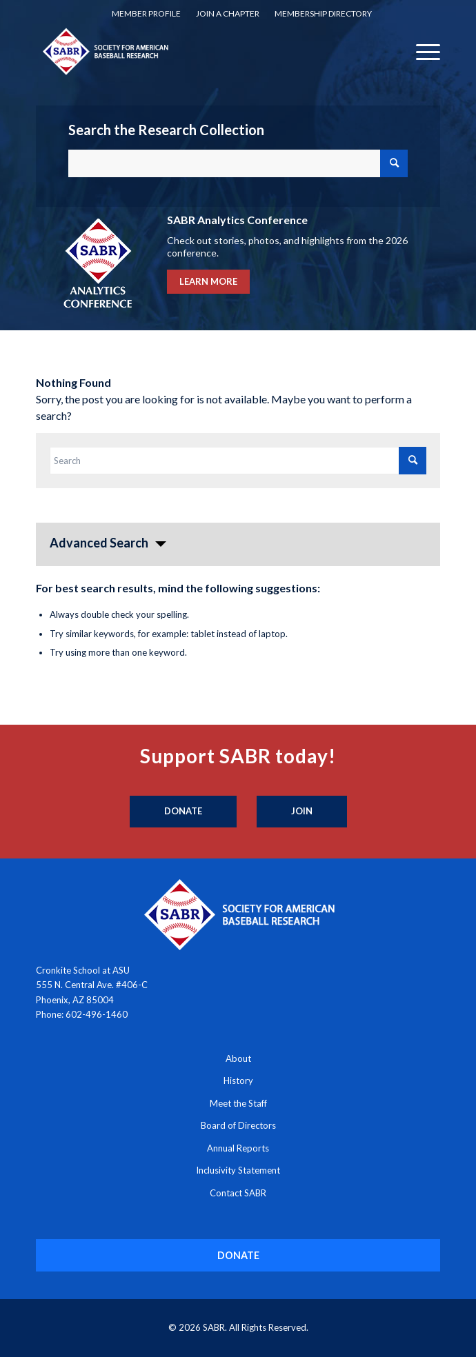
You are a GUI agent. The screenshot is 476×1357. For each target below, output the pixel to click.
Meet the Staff (238, 1103)
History (238, 1080)
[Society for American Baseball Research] (197, 51)
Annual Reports (238, 1148)
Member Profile (146, 13)
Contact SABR (238, 1192)
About (238, 1058)
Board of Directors (238, 1125)
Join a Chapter (227, 13)
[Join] (302, 811)
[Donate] (183, 811)
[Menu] (421, 51)
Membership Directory (323, 13)
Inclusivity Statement (238, 1170)
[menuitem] (146, 13)
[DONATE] (238, 1255)
